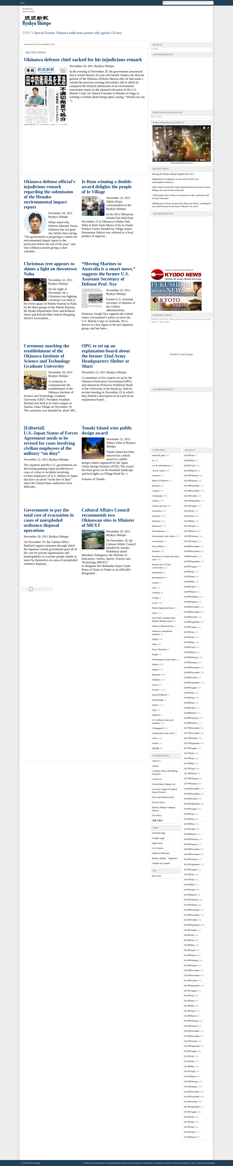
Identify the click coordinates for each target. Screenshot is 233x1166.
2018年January (190, 723)
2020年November (192, 551)
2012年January (190, 1086)
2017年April (189, 768)
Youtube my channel (161, 863)
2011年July (189, 1117)
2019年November (192, 612)
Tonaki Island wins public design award (107, 430)
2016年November (192, 794)
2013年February (191, 1021)
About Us (156, 761)
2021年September (192, 501)
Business (156, 485)
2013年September (192, 985)
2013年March (190, 1016)
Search (164, 2)
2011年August (190, 1112)
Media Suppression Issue (163, 608)
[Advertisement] (146, 16)
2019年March (190, 652)
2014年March (190, 955)
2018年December (192, 667)
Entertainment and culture (163, 536)
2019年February (191, 657)
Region (155, 669)
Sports (155, 705)
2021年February (191, 536)
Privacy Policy (158, 802)
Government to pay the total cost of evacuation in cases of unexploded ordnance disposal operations (49, 520)
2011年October (191, 1101)
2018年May (189, 703)
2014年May (189, 945)
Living (155, 598)
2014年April (189, 950)
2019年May (189, 642)
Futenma (156, 551)
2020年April (189, 586)
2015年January (190, 905)
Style (154, 710)
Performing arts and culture (164, 659)
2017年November (192, 733)
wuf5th (155, 743)
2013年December (192, 970)
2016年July (189, 814)
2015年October (191, 859)
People (155, 654)
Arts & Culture (158, 470)
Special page (157, 700)
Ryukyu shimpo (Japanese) (164, 858)
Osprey (155, 639)
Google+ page (158, 838)
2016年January (190, 844)
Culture (155, 501)
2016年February (191, 839)
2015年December (192, 849)
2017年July (189, 753)
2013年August (190, 990)
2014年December (192, 910)
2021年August (190, 506)
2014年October (191, 920)
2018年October (191, 677)
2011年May (189, 1127)
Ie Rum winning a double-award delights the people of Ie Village (107, 186)
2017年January (190, 783)
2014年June (189, 940)
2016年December (192, 788)
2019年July (189, 632)
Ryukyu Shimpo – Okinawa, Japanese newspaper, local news (49, 21)
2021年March (190, 531)
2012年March (190, 1076)
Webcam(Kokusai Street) (182, 162)
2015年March (190, 895)
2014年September (192, 925)
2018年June (189, 697)
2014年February (191, 960)
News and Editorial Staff (163, 797)
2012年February (191, 1081)
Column (155, 491)
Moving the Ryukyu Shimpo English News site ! (173, 174)
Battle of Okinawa (160, 480)
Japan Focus (157, 843)
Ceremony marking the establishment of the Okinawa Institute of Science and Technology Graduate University (47, 356)
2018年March (190, 713)
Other (154, 644)
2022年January (190, 480)
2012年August (190, 1051)
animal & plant (158, 455)
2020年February (191, 596)
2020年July (189, 571)
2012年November (192, 1036)
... (73, 100)
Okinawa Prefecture (161, 853)
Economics (157, 511)
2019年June (189, 637)
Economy (156, 516)
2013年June (189, 1000)
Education (156, 526)
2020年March (190, 592)
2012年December (192, 1031)
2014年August (190, 930)
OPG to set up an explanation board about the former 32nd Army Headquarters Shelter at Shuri (106, 356)
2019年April (189, 647)
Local (154, 603)
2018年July (189, 693)
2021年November (192, 491)
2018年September (192, 682)
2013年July (189, 995)
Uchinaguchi (157, 728)
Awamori (156, 475)
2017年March (190, 773)
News (154, 613)
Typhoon (156, 715)
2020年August (190, 566)
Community (157, 496)
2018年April (189, 708)
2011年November (192, 1096)
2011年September (192, 1107)
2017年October (191, 738)
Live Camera (157, 848)
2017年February (191, 778)
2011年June (189, 1122)
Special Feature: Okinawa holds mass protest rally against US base (78, 33)
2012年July (189, 1056)
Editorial (156, 521)
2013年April (189, 1011)
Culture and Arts (159, 506)
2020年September (192, 561)
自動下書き (157, 820)
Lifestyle (156, 592)
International (157, 577)
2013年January (190, 1026)
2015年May (189, 884)
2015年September (192, 864)
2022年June (189, 455)
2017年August (190, 748)
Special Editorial (159, 695)
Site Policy (157, 815)
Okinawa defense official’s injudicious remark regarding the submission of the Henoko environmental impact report (49, 194)
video (154, 738)
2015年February (191, 899)
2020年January (190, 602)
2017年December (192, 728)
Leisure (155, 582)
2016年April (189, 829)
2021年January (190, 541)
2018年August (190, 687)
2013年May (189, 1006)
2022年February (191, 475)
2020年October (191, 556)
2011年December (192, 1091)
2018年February (191, 718)
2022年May (189, 460)
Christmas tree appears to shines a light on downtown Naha (50, 268)
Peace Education (159, 649)
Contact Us (157, 779)
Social (155, 685)
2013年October (191, 980)
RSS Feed (156, 876)
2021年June (189, 516)
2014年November (192, 915)
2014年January (190, 965)
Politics (155, 664)
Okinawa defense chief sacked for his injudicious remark (83, 59)
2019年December (192, 607)
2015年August (190, 869)
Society (155, 689)
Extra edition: (158, 546)
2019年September (192, 622)
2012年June (189, 1061)
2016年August (190, 809)
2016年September (192, 804)
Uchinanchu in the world (163, 733)
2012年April (189, 1071)
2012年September (192, 1046)
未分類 (155, 748)
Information (157, 572)
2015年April (189, 889)
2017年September (192, 743)
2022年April (189, 465)
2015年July (189, 874)
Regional (156, 674)
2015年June (189, 879)
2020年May (189, 581)
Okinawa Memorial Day (162, 626)
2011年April (189, 1132)
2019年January (190, 662)
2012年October (191, 1041)
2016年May (189, 824)
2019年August (190, 627)
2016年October (191, 798)
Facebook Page (158, 833)
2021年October (191, 496)
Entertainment (158, 531)
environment (157, 541)
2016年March (190, 834)
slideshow (156, 679)
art (153, 460)
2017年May (189, 763)
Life (154, 588)
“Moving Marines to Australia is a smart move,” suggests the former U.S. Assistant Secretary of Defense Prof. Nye (108, 273)
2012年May (189, 1066)
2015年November (192, 854)
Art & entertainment (161, 465)
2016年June (189, 819)
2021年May (189, 521)
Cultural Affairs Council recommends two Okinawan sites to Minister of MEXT (108, 518)
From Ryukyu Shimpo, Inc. (164, 784)
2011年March (190, 1137)
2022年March (190, 470)
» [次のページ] (50, 589)
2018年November (192, 672)
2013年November (192, 975)
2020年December (192, 546)
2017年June (189, 758)
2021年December (192, 485)
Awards (155, 766)
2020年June (189, 576)
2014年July (189, 935)
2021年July (189, 511)
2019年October (191, 617)
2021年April (189, 526)
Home (22, 3)
